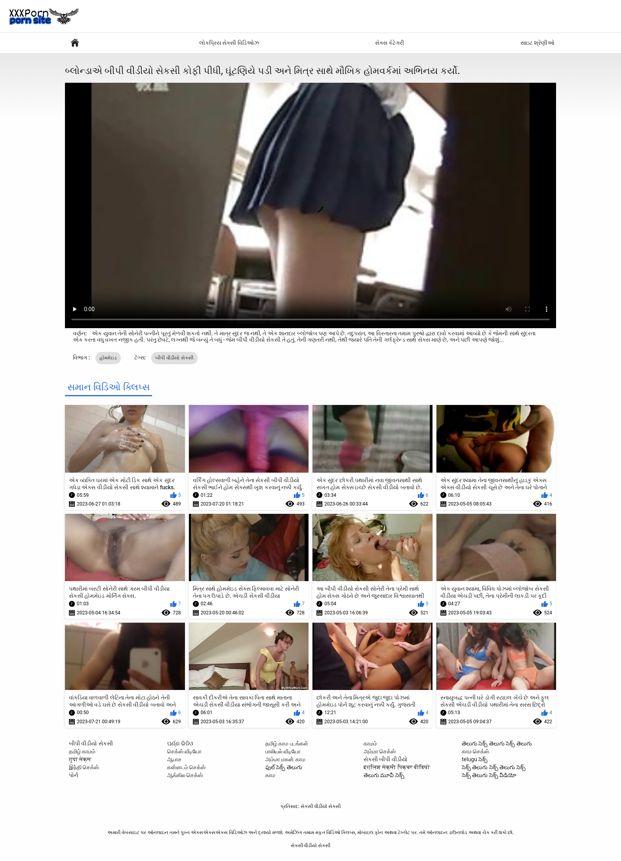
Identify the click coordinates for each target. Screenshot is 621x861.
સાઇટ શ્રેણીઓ (537, 43)
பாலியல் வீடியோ (283, 751)
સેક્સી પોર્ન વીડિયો (75, 43)
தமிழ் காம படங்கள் (286, 743)
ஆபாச (174, 759)
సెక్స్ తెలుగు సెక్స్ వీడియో (489, 775)
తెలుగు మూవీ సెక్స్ (384, 775)
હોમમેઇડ (108, 358)
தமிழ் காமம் (82, 751)
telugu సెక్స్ (475, 759)
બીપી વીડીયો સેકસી (174, 358)
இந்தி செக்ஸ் (84, 767)
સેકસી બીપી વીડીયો (386, 759)
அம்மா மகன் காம (285, 759)
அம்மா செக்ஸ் (380, 751)
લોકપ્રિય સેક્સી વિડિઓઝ (229, 43)
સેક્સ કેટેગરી (389, 43)
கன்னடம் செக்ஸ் (186, 767)
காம (270, 775)
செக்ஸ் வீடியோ (184, 751)
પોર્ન (73, 775)
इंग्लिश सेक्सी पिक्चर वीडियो (397, 767)
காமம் (370, 743)
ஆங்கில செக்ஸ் (185, 775)
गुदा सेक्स (80, 759)
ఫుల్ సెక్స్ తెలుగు (283, 767)
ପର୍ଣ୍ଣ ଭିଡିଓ (180, 743)
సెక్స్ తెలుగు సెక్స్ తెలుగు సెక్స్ (494, 767)
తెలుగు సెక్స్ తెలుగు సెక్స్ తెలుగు (497, 743)
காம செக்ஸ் (475, 751)
